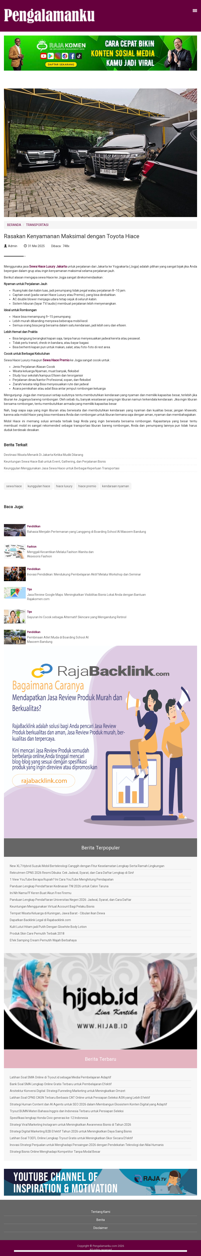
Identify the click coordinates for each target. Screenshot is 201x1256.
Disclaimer (100, 1228)
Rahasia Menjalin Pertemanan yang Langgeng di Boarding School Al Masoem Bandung (86, 531)
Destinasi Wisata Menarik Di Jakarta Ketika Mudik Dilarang (43, 455)
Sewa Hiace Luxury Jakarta (48, 266)
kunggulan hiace (39, 486)
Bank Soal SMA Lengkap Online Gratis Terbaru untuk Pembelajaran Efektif (61, 1084)
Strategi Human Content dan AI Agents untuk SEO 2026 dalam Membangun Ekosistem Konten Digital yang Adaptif (88, 1104)
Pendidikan (33, 526)
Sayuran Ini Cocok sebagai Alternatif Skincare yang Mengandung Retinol (76, 617)
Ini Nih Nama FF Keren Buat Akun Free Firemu (40, 893)
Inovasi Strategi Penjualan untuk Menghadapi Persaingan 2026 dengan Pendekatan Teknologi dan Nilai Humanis (87, 1145)
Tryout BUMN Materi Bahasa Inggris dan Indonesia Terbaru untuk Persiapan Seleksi (67, 1111)
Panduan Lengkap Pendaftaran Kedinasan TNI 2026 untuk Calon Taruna (59, 886)
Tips (29, 589)
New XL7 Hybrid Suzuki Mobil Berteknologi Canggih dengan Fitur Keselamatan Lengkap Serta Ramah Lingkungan (87, 866)
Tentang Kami (100, 1212)
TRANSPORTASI (37, 225)
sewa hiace (14, 486)
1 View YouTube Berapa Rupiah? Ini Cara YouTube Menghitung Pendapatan (61, 879)
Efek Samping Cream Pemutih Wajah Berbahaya (43, 940)
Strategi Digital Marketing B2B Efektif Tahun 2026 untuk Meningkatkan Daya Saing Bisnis (71, 1131)
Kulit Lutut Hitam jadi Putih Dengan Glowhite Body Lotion (48, 926)
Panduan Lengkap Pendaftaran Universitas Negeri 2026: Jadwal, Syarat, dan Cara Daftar (70, 899)
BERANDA (14, 225)
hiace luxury (64, 486)
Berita (100, 1220)
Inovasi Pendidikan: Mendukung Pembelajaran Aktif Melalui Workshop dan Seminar (84, 574)
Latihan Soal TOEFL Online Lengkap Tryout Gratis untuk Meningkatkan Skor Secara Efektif (71, 1138)
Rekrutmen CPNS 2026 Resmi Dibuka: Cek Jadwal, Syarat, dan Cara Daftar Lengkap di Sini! (72, 872)
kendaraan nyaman (115, 486)
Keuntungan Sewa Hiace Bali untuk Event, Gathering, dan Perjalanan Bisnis (55, 461)
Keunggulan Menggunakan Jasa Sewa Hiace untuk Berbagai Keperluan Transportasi (61, 468)
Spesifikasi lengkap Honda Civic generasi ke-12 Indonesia (49, 1118)
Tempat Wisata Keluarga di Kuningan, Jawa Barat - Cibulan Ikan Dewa (57, 913)
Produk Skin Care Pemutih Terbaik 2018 (37, 933)
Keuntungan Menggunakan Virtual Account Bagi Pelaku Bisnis (52, 906)
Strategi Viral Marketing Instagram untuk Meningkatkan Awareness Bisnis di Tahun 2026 (70, 1124)
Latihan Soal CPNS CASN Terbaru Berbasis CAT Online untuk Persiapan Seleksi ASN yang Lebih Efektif (80, 1097)
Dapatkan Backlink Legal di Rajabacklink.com (40, 920)
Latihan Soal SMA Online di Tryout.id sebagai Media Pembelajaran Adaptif (60, 1077)
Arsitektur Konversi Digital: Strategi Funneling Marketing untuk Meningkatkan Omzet (67, 1091)
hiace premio (87, 486)
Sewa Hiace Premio (56, 360)
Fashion (31, 546)
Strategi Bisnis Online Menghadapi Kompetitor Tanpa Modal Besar (55, 1151)
